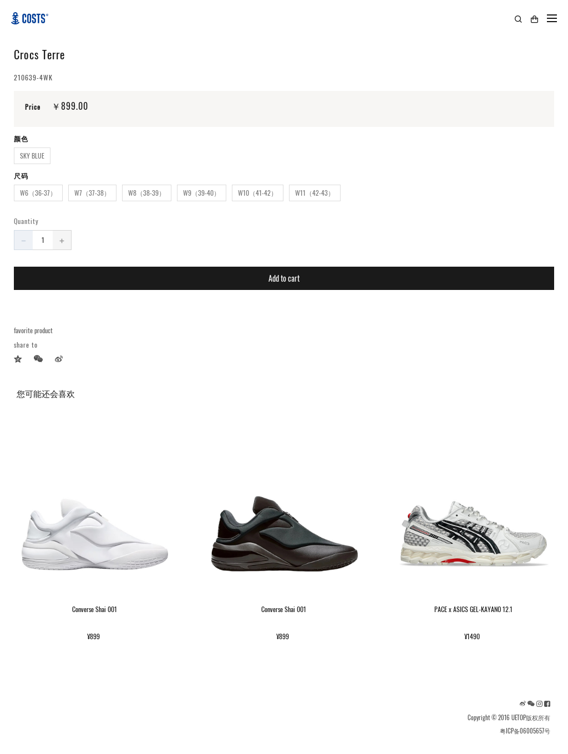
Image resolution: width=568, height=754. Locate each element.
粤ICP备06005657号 (525, 730)
